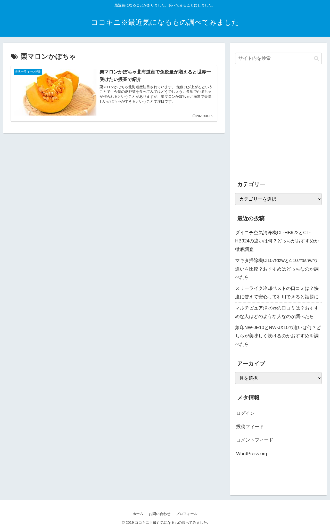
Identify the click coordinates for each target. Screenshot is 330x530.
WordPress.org (251, 453)
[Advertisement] (278, 126)
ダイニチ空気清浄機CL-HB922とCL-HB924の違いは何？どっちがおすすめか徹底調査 (277, 241)
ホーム (138, 514)
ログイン (245, 413)
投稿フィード (250, 426)
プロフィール (186, 514)
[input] (278, 58)
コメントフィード (254, 440)
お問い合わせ (159, 514)
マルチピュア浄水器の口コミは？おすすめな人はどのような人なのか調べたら (277, 312)
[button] (316, 58)
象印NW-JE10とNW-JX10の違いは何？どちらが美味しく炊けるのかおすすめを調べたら (278, 336)
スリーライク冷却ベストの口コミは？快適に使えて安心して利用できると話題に (277, 292)
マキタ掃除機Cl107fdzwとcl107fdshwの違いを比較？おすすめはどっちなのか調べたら (277, 269)
